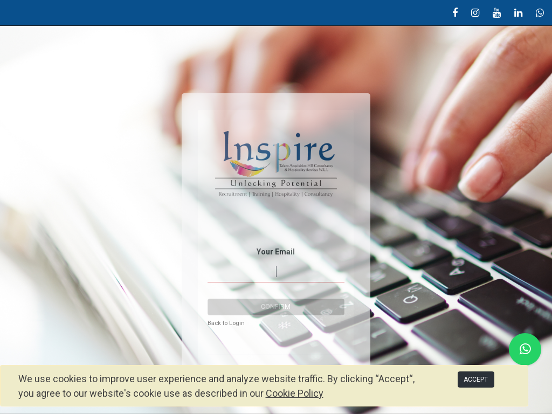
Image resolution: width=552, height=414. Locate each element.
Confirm (276, 306)
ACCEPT (476, 379)
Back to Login (226, 323)
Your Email (276, 251)
